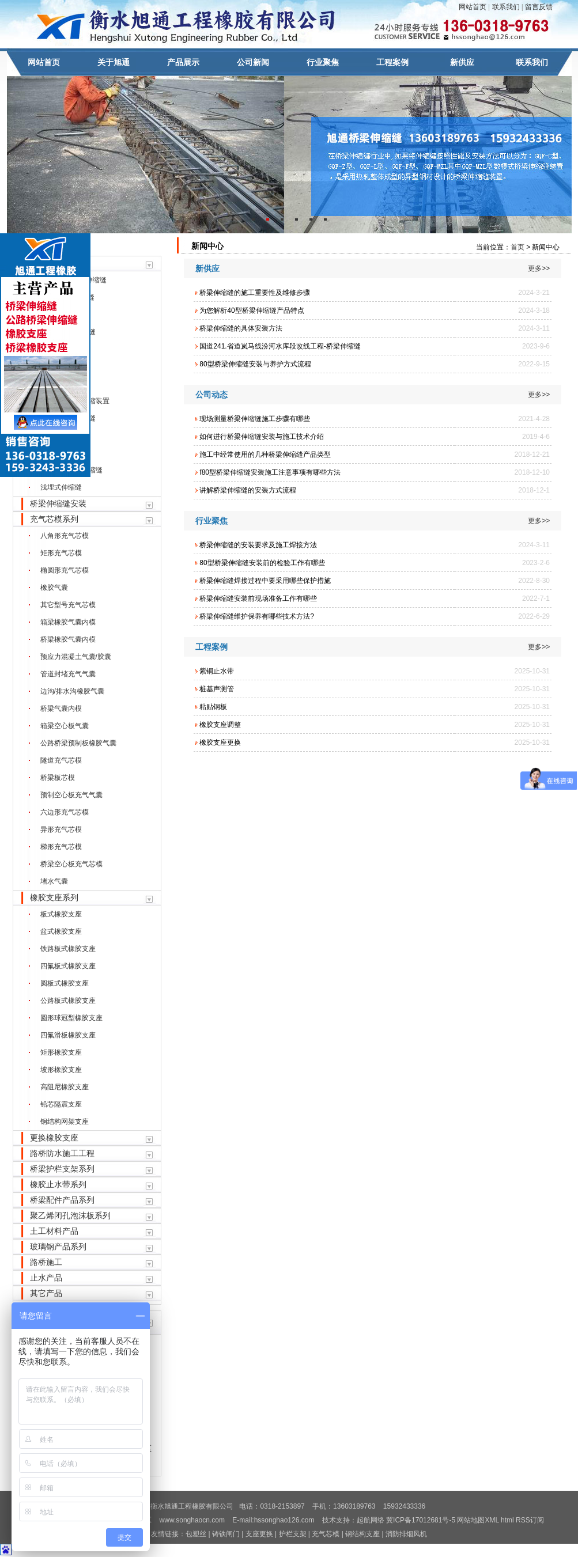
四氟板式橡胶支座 (68, 966)
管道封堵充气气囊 (68, 674)
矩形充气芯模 (61, 553)
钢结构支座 (362, 1534)
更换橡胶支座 (54, 1137)
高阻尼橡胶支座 (64, 1087)
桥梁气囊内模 (61, 708)
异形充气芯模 (61, 829)
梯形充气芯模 (61, 847)
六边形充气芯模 (64, 812)
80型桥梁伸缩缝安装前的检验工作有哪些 (261, 563)
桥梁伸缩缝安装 (58, 503)
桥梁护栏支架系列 (62, 1168)
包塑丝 (196, 1534)
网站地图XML (477, 1520)
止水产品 (46, 1277)
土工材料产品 (54, 1231)
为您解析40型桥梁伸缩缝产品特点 (251, 310)
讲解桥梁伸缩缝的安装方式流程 (247, 490)
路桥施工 (46, 1262)
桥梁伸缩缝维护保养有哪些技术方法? (256, 616)
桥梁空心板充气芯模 (71, 864)
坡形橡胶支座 (61, 1070)
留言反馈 (539, 7)
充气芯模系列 (54, 519)
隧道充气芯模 (61, 760)
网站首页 (472, 7)
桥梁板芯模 (57, 778)
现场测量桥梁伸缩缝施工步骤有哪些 (254, 419)
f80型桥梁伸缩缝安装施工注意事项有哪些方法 (270, 472)
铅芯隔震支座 (61, 1104)
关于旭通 (113, 62)
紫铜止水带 (216, 671)
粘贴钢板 (213, 707)
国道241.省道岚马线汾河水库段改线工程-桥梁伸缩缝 (279, 346)
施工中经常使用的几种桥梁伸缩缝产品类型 (265, 454)
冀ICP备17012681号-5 (420, 1520)
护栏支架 (293, 1534)
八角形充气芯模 (64, 536)
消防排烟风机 (406, 1534)
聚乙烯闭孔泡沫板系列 (70, 1215)
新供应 (462, 62)
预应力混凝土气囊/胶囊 (75, 657)
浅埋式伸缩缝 (61, 487)
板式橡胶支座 (61, 914)
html (507, 1520)
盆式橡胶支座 (61, 931)
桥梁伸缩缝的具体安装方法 (240, 328)
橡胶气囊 (54, 588)
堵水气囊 (54, 881)
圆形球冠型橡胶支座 (71, 1018)
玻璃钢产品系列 (58, 1246)
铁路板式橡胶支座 (68, 949)
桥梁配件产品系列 (62, 1199)
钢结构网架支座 (64, 1121)
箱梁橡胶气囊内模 (68, 622)
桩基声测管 (216, 689)
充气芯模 (325, 1534)
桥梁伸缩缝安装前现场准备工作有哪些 (258, 598)
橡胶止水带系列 (58, 1184)
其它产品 (46, 1293)
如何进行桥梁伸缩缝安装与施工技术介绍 (261, 437)
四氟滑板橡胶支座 (68, 1035)
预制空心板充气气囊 (71, 795)
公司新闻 (253, 62)
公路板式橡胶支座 (68, 1001)
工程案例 (392, 62)
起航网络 (370, 1520)
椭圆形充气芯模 (64, 570)
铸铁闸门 (226, 1534)
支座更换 (259, 1534)
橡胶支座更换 (220, 742)
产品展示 (183, 62)
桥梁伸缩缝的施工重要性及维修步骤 (254, 293)
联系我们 (506, 7)
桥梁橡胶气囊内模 (68, 639)
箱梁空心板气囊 (64, 726)
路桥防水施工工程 (62, 1153)
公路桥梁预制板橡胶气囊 (78, 743)
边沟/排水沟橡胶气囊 (72, 691)
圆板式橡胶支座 (64, 983)
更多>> (539, 268)
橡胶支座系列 (54, 897)
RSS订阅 (530, 1520)
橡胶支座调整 (220, 725)
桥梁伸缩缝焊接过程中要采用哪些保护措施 (265, 581)
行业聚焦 (323, 62)
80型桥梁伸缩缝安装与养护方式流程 (255, 364)
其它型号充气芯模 (68, 605)
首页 (517, 247)
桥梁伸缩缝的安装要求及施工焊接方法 (258, 545)
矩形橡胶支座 (61, 1052)
